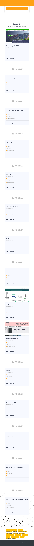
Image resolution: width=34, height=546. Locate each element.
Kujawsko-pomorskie (22, 531)
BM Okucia (9, 304)
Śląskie (15, 531)
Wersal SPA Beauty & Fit (13, 271)
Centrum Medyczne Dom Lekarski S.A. (17, 78)
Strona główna (10, 26)
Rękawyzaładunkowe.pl (13, 206)
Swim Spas (9, 142)
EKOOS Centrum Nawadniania (14, 467)
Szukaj (17, 8)
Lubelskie (22, 536)
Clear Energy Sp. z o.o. (12, 46)
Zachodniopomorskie (17, 26)
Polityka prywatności (9, 543)
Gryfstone (9, 239)
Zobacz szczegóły (10, 58)
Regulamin (26, 542)
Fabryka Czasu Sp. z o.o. (13, 338)
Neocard (8, 174)
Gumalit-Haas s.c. (11, 402)
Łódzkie (8, 536)
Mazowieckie (21, 533)
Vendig (8, 370)
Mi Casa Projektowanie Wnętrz (14, 110)
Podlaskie (15, 533)
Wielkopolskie (9, 533)
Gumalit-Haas (10, 435)
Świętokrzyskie (9, 531)
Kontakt (14, 543)
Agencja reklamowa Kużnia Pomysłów (17, 499)
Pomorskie (8, 538)
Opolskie (14, 538)
